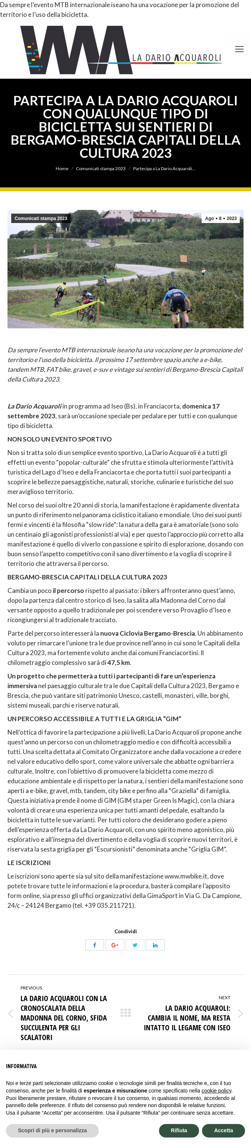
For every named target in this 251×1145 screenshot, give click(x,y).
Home (62, 168)
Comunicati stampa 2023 (101, 168)
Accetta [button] (223, 1130)
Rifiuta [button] (179, 1130)
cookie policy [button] (216, 1091)
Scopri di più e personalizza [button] (52, 1130)
